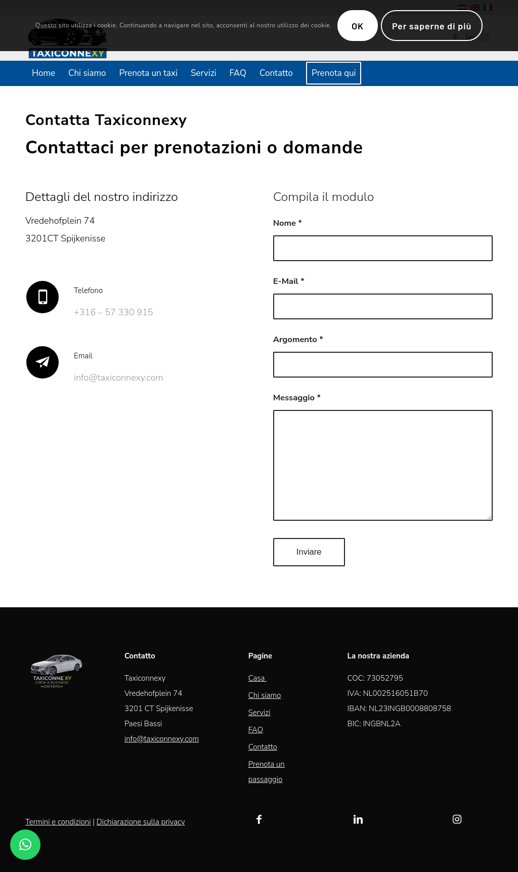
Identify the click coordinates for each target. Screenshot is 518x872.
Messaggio (297, 397)
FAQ (255, 730)
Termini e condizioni (58, 822)
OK (358, 25)
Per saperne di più (431, 25)
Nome (287, 223)
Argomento (298, 339)
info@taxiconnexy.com (161, 739)
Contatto (262, 747)
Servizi (259, 713)
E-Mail (289, 281)
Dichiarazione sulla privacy (141, 822)
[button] (25, 844)
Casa (257, 678)
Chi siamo (264, 695)
